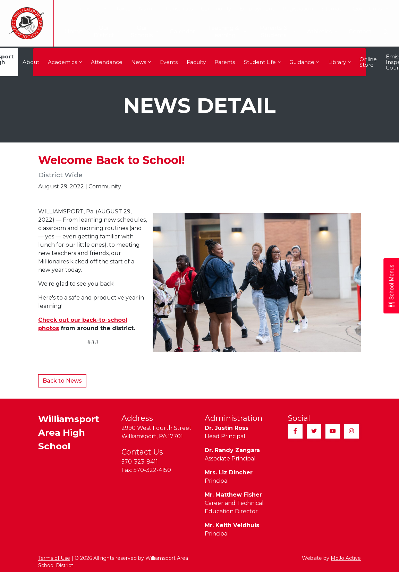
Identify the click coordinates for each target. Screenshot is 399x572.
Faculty (196, 62)
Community (216, 9)
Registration (297, 9)
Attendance (106, 62)
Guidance (304, 62)
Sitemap (332, 9)
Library (339, 62)
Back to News (62, 380)
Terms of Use (54, 558)
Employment (256, 9)
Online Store (368, 62)
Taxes (123, 9)
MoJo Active (346, 558)
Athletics (322, 31)
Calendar (176, 31)
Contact (360, 31)
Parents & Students (277, 32)
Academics (65, 62)
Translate (91, 9)
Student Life (262, 62)
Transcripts (179, 9)
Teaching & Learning (224, 32)
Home (68, 31)
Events (169, 62)
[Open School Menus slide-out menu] (391, 286)
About (31, 62)
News (141, 62)
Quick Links (370, 9)
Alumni (147, 9)
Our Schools (139, 32)
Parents (224, 62)
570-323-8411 (139, 461)
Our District (101, 32)
